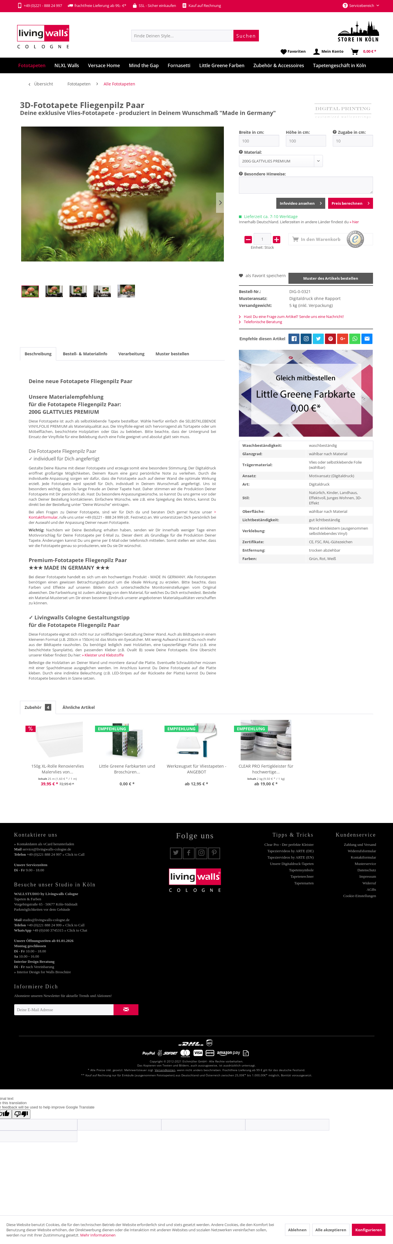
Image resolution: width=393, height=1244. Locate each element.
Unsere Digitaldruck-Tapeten (292, 863)
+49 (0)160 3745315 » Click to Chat (59, 930)
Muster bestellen (172, 353)
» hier (354, 221)
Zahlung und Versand (360, 844)
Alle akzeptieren (330, 1229)
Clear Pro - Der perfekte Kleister (289, 844)
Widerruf (369, 883)
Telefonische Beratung (260, 321)
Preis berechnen (351, 202)
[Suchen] (246, 35)
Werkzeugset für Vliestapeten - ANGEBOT (196, 769)
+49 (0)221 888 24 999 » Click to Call (55, 925)
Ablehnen (297, 1229)
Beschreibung (38, 353)
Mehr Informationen (98, 1235)
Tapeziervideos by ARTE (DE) (290, 851)
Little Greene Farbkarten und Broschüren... (127, 769)
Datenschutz (366, 870)
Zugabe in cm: (352, 132)
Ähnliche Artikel (79, 707)
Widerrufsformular (362, 851)
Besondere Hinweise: (265, 174)
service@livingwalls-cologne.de (47, 849)
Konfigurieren (368, 1229)
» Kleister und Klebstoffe (103, 655)
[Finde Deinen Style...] (195, 35)
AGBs (371, 889)
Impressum (367, 876)
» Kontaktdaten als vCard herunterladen (44, 844)
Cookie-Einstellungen (359, 896)
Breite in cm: (251, 132)
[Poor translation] (21, 1114)
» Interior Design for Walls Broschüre (42, 972)
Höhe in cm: (298, 132)
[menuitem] (195, 35)
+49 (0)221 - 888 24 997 (39, 5)
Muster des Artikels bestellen (330, 278)
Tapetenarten (304, 883)
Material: (253, 152)
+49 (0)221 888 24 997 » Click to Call (55, 854)
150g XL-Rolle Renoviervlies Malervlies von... (57, 769)
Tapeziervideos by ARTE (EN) (290, 857)
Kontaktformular (363, 857)
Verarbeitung (131, 353)
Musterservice (365, 863)
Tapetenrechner (302, 876)
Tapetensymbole (301, 870)
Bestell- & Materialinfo (85, 353)
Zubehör (38, 707)
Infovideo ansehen (301, 202)
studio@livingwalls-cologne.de (46, 920)
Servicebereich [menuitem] (359, 5)
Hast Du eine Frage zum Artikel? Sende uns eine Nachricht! (291, 316)
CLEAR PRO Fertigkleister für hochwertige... (266, 769)
